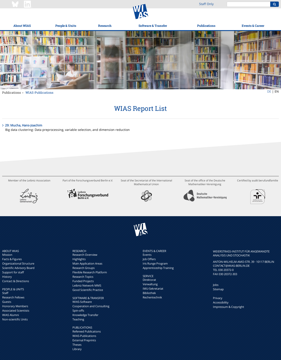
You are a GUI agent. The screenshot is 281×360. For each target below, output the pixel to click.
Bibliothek (149, 293)
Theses (76, 345)
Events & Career (253, 26)
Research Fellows (13, 297)
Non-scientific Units (15, 319)
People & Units (65, 26)
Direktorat (149, 280)
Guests (6, 302)
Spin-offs (78, 310)
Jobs (215, 285)
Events (147, 255)
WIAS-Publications (39, 92)
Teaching (78, 319)
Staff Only (206, 4)
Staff (5, 293)
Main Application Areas (87, 263)
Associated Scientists (15, 310)
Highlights (79, 259)
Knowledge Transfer (85, 315)
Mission (7, 255)
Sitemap (218, 289)
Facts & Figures (12, 259)
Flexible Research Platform (89, 272)
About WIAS (22, 26)
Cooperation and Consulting (90, 306)
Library (77, 349)
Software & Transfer (153, 26)
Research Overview (84, 255)
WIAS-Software (82, 302)
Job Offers (149, 259)
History (7, 277)
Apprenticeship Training (158, 268)
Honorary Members (15, 306)
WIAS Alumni (10, 315)
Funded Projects (83, 281)
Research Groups (83, 268)
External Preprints (84, 340)
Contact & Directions (15, 281)
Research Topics (82, 277)
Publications (206, 26)
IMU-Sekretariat (153, 289)
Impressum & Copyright (228, 307)
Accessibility (221, 302)
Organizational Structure (18, 263)
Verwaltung (150, 284)
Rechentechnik (152, 297)
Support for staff (13, 272)
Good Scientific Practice (87, 290)
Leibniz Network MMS (86, 285)
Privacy (217, 298)
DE (269, 91)
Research (105, 26)
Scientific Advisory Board (18, 268)
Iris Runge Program (155, 263)
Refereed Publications (86, 331)
